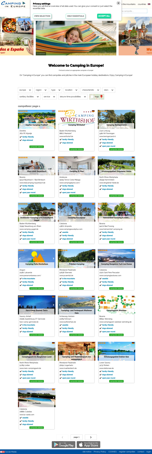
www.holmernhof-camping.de (110, 229)
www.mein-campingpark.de (30, 368)
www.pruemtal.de (66, 275)
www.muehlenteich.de (68, 368)
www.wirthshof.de (66, 136)
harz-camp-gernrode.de (29, 322)
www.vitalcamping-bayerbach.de (32, 183)
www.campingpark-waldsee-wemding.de (115, 322)
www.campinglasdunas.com (110, 275)
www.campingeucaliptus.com (70, 229)
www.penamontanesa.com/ (30, 275)
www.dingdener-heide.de (109, 183)
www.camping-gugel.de (29, 229)
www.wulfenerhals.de (67, 322)
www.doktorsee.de (106, 368)
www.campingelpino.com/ (69, 183)
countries (142, 4)
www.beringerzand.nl (107, 136)
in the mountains (128, 4)
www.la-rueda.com (27, 415)
